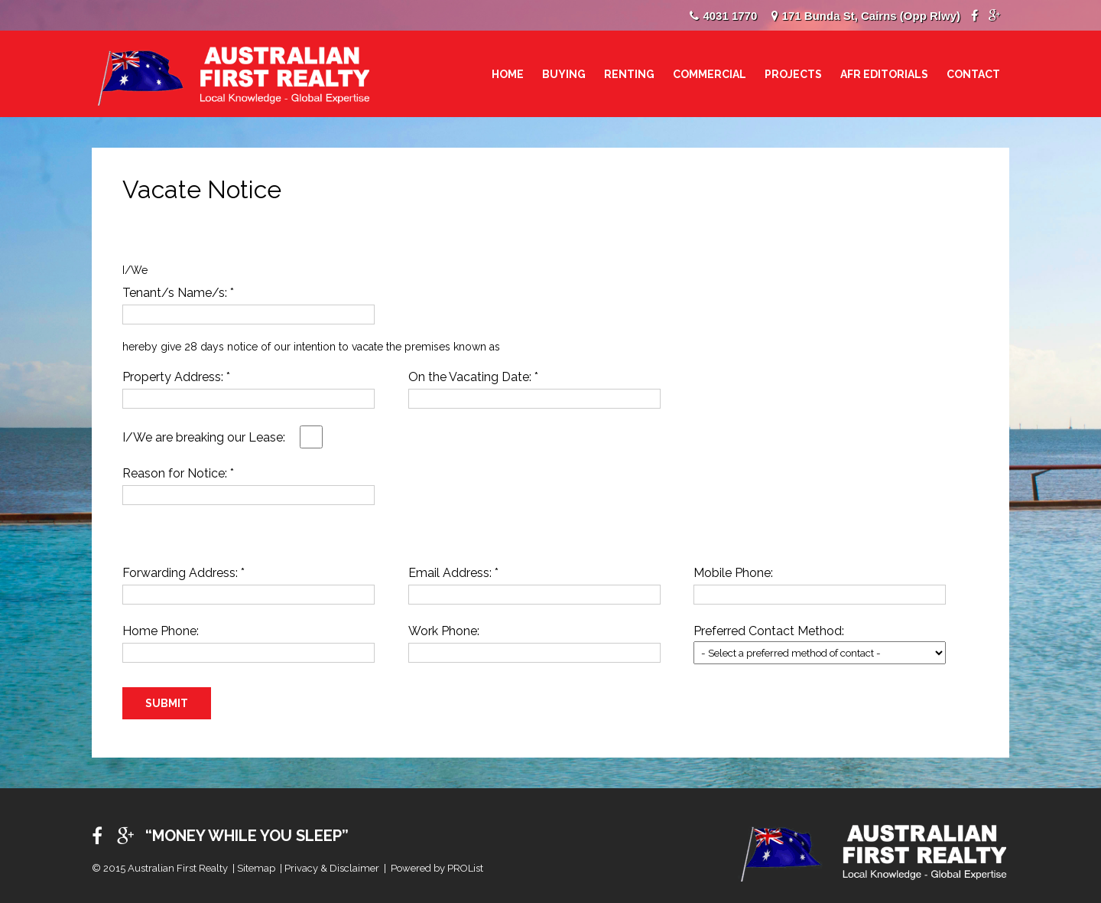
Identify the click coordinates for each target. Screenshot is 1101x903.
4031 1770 (730, 15)
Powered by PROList (437, 868)
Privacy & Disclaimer (331, 868)
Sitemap (256, 868)
